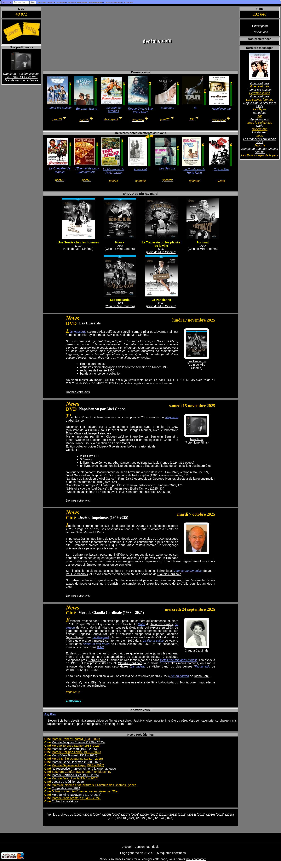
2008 (135, 814)
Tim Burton (126, 724)
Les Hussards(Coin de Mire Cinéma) (197, 365)
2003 (87, 814)
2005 (106, 814)
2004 (97, 814)
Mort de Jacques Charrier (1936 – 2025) (78, 742)
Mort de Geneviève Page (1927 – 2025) (78, 765)
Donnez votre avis (78, 392)
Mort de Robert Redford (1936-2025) (76, 739)
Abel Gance (76, 420)
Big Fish (50, 714)
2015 (201, 814)
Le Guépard (101, 637)
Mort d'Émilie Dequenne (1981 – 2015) (77, 758)
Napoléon (171, 417)
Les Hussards (120, 299)
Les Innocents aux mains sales (259, 140)
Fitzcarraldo (202, 666)
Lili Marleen (259, 132)
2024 (159, 818)
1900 (259, 135)
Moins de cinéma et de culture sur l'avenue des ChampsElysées (94, 785)
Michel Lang (160, 666)
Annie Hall (140, 169)
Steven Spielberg (58, 720)
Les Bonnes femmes (259, 99)
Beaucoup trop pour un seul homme (259, 150)
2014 (191, 814)
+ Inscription (260, 26)
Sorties (62, 2)
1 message (73, 700)
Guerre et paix (259, 83)
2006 (116, 814)
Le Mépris (259, 109)
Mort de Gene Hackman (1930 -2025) (76, 762)
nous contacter (196, 859)
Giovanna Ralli (163, 331)
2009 (144, 814)
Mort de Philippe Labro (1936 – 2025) (76, 752)
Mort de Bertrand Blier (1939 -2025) (75, 775)
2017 (220, 814)
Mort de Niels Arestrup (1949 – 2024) (76, 798)
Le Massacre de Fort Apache (113, 171)
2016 (210, 814)
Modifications (114, 2)
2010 (153, 814)
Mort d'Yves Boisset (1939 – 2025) (74, 755)
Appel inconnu (259, 119)
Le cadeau (138, 666)
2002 (78, 814)
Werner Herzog (76, 669)
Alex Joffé (105, 331)
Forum (72, 2)
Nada (259, 125)
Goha (141, 624)
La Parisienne (161, 299)
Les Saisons (167, 168)
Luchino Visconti (126, 644)
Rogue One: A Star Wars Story (259, 104)
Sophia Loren (188, 682)
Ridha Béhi (201, 676)
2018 (229, 814)
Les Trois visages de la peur (259, 155)
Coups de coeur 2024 (66, 788)
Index (51, 2)
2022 (140, 818)
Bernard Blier (140, 331)
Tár (259, 116)
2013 (182, 814)
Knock (119, 242)
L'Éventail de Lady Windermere (86, 170)
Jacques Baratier (161, 624)
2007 (125, 814)
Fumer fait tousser (260, 89)
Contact (128, 2)
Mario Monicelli (91, 627)
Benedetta (259, 112)
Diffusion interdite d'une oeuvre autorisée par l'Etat (85, 791)
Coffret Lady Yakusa (65, 801)
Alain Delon (75, 637)
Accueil (42, 2)
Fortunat (203, 242)
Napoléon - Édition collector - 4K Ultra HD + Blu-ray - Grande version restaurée (21, 77)
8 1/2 (100, 647)
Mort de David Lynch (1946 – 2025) (75, 778)
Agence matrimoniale (188, 570)
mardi (154, 193)
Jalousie (259, 145)
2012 (173, 814)
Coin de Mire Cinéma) (78, 248)
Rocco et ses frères (96, 644)
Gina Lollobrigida (162, 682)
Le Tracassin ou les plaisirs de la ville (161, 244)
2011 (163, 814)
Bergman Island (259, 93)
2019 (112, 818)
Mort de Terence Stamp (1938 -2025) (76, 745)
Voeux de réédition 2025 (68, 781)
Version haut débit (147, 846)
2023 (150, 818)
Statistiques (96, 2)
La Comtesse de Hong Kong (194, 171)
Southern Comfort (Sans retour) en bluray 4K (81, 771)
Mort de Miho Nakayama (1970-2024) (76, 794)
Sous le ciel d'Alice (259, 122)
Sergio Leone (97, 660)
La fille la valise (153, 640)
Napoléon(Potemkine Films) (197, 441)
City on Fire (221, 169)
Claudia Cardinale (169, 574)
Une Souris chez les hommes (78, 242)
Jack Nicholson (143, 720)
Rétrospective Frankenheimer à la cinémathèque (84, 768)
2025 (169, 818)
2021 (131, 818)
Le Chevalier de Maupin (59, 170)
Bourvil (125, 331)
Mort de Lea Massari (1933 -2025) (74, 749)
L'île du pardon (179, 676)
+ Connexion (259, 32)
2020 (121, 818)
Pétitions (82, 2)
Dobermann (259, 129)
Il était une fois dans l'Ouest (178, 660)
